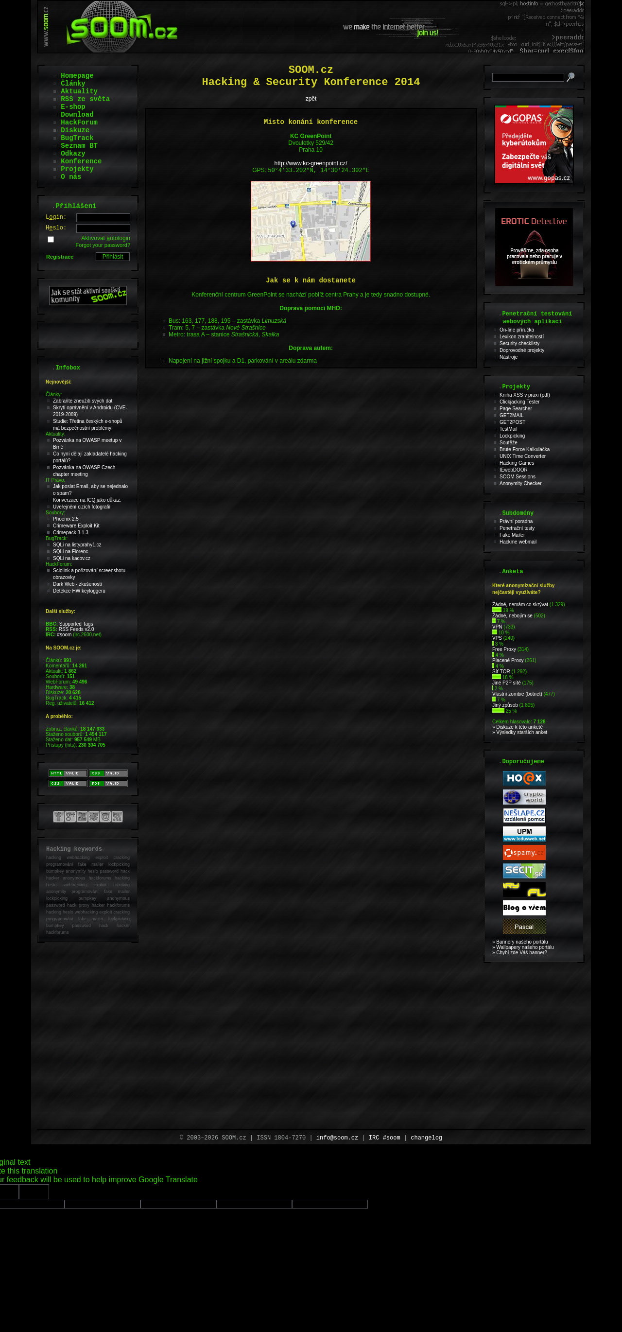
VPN (497, 627)
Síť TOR (501, 671)
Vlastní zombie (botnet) (517, 694)
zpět (311, 98)
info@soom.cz (337, 1138)
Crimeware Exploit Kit (76, 525)
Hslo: (56, 228)
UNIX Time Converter (523, 456)
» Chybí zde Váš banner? (519, 952)
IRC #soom (384, 1138)
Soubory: (55, 512)
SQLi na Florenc (70, 551)
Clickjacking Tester (520, 401)
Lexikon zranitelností (522, 336)
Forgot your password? (103, 245)
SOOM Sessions (518, 476)
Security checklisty (519, 343)
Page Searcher (516, 408)
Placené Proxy (507, 660)
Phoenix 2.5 (66, 519)
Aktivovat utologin (105, 238)
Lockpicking (512, 435)
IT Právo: (55, 480)
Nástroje (509, 357)
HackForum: (59, 564)
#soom (64, 634)
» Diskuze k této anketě (517, 727)
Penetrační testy (517, 528)
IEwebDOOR (514, 470)
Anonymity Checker (521, 483)
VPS (497, 638)
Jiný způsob (505, 705)
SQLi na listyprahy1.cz (77, 544)
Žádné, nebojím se (512, 615)
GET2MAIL (511, 415)
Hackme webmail (518, 541)
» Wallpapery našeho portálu (523, 947)
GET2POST (512, 422)
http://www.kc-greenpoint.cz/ (311, 163)
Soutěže (509, 442)
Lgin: (56, 217)
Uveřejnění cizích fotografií (81, 506)
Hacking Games (517, 463)
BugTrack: (57, 538)
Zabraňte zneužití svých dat (82, 400)
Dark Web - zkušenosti (77, 584)
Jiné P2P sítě (506, 682)
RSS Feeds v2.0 (76, 629)
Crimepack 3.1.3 (70, 532)
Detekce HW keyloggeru (79, 591)
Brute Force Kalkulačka (525, 449)
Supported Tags (76, 624)
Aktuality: (56, 434)
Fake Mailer (512, 535)
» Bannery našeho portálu (520, 942)
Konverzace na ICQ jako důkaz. (87, 500)
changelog (426, 1138)
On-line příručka (517, 330)
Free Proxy (504, 649)
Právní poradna (516, 521)
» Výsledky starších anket (519, 732)
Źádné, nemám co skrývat (520, 604)
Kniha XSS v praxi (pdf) (525, 395)
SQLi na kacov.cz (71, 558)
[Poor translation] (34, 1191)
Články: (54, 394)
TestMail (509, 429)
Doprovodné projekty (522, 350)
